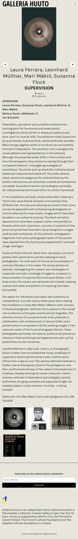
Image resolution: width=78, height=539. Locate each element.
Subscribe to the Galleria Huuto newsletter (39, 473)
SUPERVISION (39, 88)
